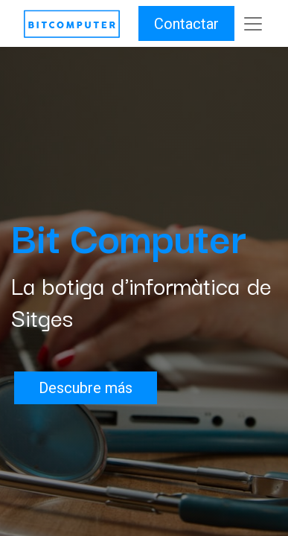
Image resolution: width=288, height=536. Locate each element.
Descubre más (85, 388)
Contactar (186, 24)
